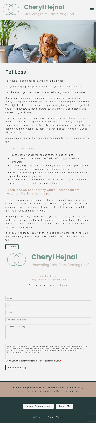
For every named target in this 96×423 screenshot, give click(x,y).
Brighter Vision (55, 417)
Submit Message (17, 367)
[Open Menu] (92, 10)
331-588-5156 (48, 276)
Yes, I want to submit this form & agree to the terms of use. (35, 361)
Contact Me (64, 406)
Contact (12, 247)
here (79, 387)
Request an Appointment (38, 406)
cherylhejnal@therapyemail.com (48, 279)
